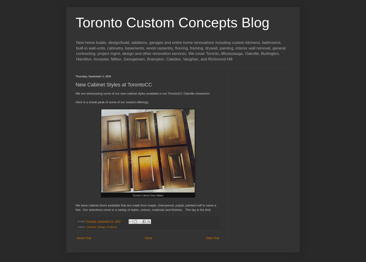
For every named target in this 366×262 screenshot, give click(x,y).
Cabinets (91, 227)
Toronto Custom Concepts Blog (172, 22)
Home (148, 238)
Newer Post (84, 238)
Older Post (212, 238)
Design (102, 227)
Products (112, 227)
